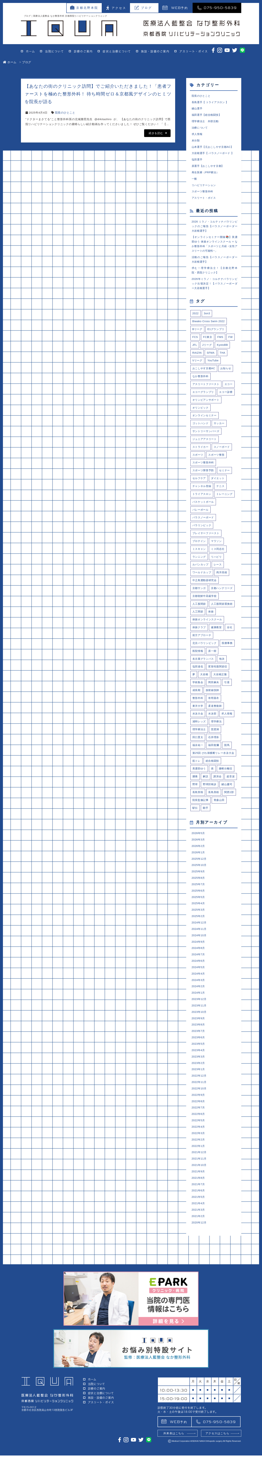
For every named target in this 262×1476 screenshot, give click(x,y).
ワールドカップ (202, 605)
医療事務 (198, 702)
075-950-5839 (217, 7)
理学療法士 (199, 783)
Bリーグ (197, 337)
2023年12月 (199, 1075)
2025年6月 (199, 962)
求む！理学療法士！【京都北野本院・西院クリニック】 (215, 277)
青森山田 (220, 869)
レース (219, 597)
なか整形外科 (201, 386)
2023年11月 (199, 1082)
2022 (195, 321)
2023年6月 (199, 1115)
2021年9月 (199, 1255)
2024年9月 (199, 1016)
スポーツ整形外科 (203, 195)
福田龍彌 (215, 799)
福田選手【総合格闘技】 (207, 115)
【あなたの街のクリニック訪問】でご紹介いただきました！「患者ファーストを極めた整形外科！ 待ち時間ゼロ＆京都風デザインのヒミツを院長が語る (98, 94)
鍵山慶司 (198, 853)
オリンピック (201, 426)
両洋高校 (223, 605)
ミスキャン (199, 580)
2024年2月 (199, 1062)
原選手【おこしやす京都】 (209, 169)
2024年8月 (199, 1022)
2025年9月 (199, 943)
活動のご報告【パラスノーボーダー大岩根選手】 (215, 266)
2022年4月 (199, 1208)
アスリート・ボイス (193, 51)
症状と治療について (117, 51)
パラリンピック (202, 556)
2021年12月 (199, 1235)
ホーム (30, 51)
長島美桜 (198, 861)
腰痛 (195, 836)
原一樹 (230, 702)
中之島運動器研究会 (205, 613)
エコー (196, 402)
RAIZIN (197, 362)
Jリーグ (208, 353)
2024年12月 (199, 996)
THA (224, 362)
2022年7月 (199, 1188)
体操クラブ (199, 678)
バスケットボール (204, 532)
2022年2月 (199, 1221)
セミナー (226, 491)
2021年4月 (199, 1288)
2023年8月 (199, 1102)
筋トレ (196, 820)
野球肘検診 (224, 845)
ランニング (199, 588)
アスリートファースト (206, 394)
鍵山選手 (197, 109)
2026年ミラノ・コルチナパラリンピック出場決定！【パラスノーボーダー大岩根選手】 (215, 291)
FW (232, 345)
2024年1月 (199, 1069)
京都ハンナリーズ (204, 629)
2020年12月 (199, 1308)
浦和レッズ (199, 775)
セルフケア (199, 499)
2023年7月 (199, 1108)
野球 (209, 845)
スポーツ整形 (218, 475)
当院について (54, 51)
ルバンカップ (201, 597)
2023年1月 (199, 1148)
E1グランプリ (217, 337)
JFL (194, 353)
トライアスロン (202, 516)
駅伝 (195, 877)
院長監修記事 (201, 869)
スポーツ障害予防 (204, 491)
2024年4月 (199, 1049)
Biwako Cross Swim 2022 (209, 329)
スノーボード (223, 467)
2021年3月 (199, 1294)
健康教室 (217, 678)
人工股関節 (199, 645)
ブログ (143, 8)
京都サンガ (199, 621)
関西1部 (214, 861)
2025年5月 (199, 969)
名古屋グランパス (204, 710)
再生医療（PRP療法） (206, 175)
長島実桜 (215, 853)
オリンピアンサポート (206, 418)
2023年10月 (199, 1088)
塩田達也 (198, 718)
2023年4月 (199, 1128)
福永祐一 (198, 799)
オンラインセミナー (205, 435)
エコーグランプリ (217, 402)
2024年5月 (199, 1042)
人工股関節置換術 (204, 653)
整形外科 (198, 751)
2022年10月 (199, 1168)
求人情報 (197, 135)
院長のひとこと (65, 112)
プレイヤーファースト (206, 564)
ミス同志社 (219, 580)
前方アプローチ (202, 686)
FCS (195, 345)
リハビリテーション (205, 188)
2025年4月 (199, 976)
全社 (231, 678)
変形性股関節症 (219, 718)
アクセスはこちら (217, 1453)
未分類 (196, 142)
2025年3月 (199, 982)
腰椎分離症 (227, 828)
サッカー (220, 443)
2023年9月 (199, 1095)
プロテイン (199, 572)
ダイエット (219, 499)
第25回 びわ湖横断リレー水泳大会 (213, 810)
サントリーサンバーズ (206, 451)
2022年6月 (199, 1195)
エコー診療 (199, 410)
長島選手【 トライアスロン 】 (211, 102)
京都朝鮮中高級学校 (205, 637)
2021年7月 (199, 1268)
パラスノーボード (204, 548)
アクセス (116, 8)
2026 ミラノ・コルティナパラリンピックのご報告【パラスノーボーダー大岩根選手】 (215, 231)
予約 (175, 7)
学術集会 (198, 734)
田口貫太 (198, 791)
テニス (222, 508)
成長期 (196, 743)
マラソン (217, 572)
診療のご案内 (83, 51)
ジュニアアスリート (205, 459)
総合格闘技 (213, 820)
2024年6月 (199, 1035)
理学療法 (217, 775)
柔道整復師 (216, 759)
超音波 (196, 845)
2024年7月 (199, 1029)
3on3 (207, 321)
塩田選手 (197, 162)
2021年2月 (199, 1301)
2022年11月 (199, 1162)
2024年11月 (199, 1002)
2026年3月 (199, 909)
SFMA (211, 362)
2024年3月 (199, 1055)
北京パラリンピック (205, 694)
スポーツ (198, 475)
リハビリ (217, 588)
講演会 (218, 836)
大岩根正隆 (221, 726)
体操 (195, 662)
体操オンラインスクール (208, 670)
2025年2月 (199, 989)
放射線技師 (213, 743)
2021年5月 (199, 1281)
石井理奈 (215, 791)
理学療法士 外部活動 (206, 122)
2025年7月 (199, 956)
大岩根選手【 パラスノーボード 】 (214, 155)
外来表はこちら (173, 1453)
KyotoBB (224, 353)
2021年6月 (199, 1274)
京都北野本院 (84, 7)
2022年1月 (199, 1228)
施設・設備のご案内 (155, 51)
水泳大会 (198, 767)
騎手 (206, 877)
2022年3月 (199, 1215)
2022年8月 (199, 1182)
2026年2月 (199, 916)
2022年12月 (199, 1155)
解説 (206, 836)
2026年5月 (199, 903)
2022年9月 (199, 1175)
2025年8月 (199, 949)
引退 (229, 734)
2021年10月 (199, 1248)
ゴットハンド (201, 443)
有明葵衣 (215, 751)
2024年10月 (199, 1009)
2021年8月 (199, 1261)
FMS (221, 345)
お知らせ (227, 378)
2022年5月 (199, 1201)
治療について (200, 129)
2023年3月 (199, 1135)
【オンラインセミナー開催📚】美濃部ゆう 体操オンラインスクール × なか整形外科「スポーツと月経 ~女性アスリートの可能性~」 (215, 249)
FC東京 (208, 345)
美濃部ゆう (199, 828)
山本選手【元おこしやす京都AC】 (214, 149)
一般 (195, 182)
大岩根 (204, 726)
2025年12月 (199, 929)
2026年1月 (199, 923)
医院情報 (215, 702)
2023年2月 (199, 1142)
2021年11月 (199, 1241)
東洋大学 (198, 759)
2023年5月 (199, 1122)
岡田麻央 (215, 734)
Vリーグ (197, 370)
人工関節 (226, 653)
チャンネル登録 (202, 508)
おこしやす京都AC (204, 378)
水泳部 (213, 767)
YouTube (214, 370)
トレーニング (201, 524)
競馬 (229, 799)
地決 (224, 710)
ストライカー (201, 467)
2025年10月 (199, 936)
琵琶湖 (216, 783)
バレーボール (201, 540)
